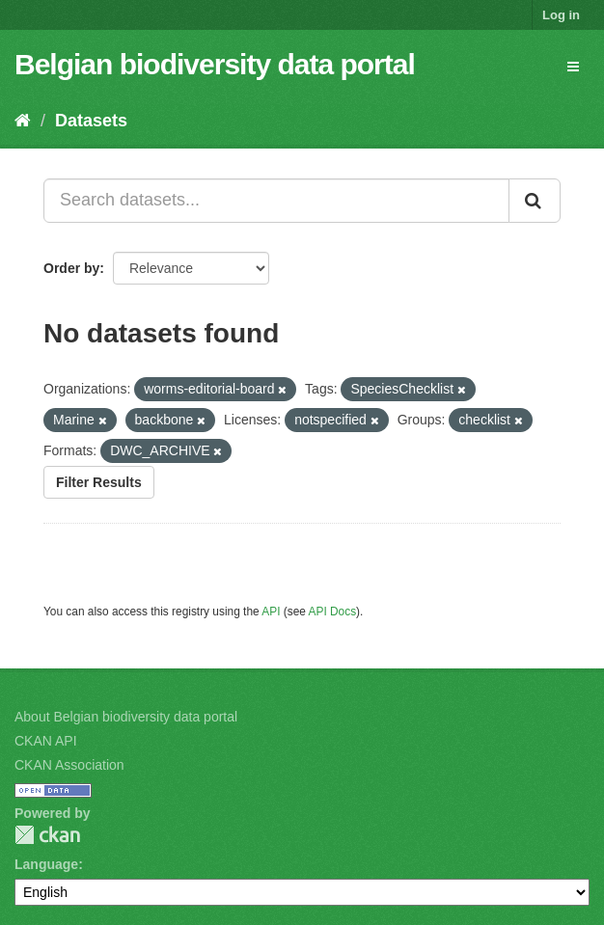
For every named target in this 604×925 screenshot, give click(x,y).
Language (46, 864)
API (270, 611)
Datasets (91, 120)
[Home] (22, 120)
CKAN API (45, 740)
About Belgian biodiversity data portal (125, 716)
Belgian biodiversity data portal (214, 64)
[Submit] (534, 200)
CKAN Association (69, 765)
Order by (71, 268)
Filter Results (99, 482)
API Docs (333, 611)
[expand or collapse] (573, 66)
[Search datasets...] (276, 200)
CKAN (47, 835)
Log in (561, 15)
